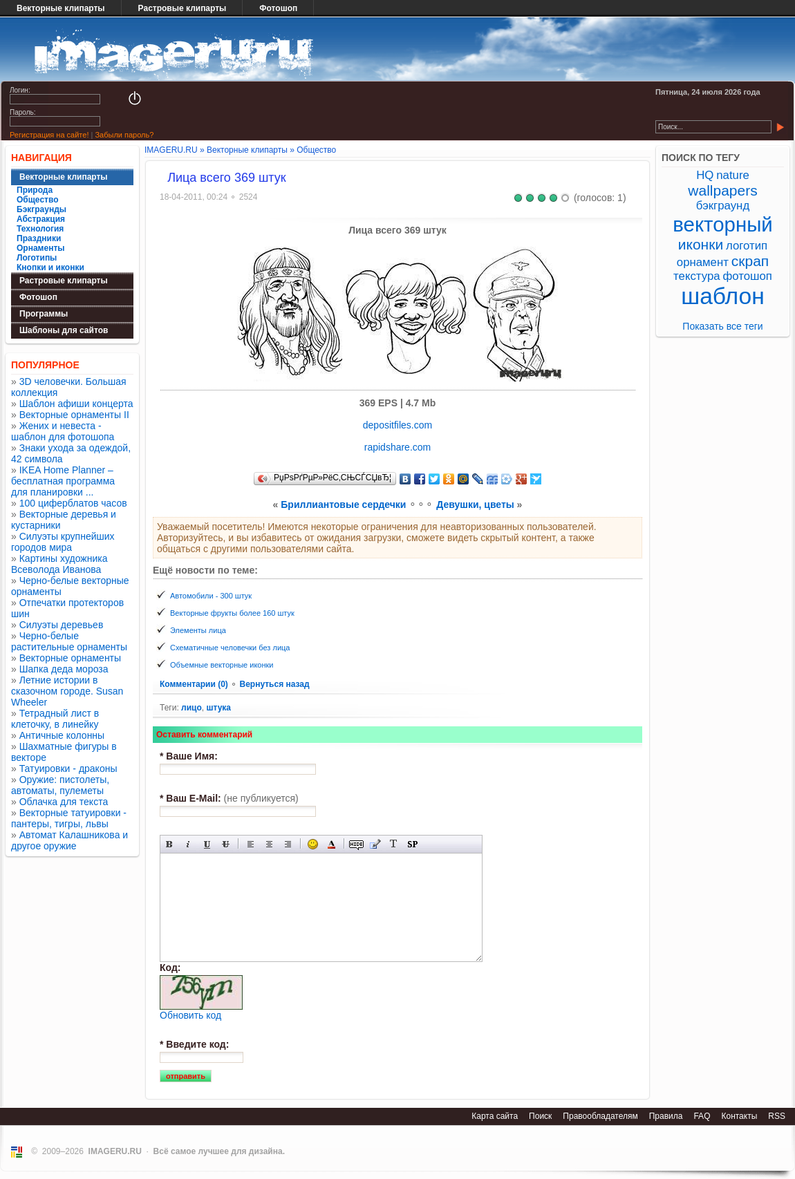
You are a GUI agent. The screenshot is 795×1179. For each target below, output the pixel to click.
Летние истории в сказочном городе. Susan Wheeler (67, 691)
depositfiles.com (397, 425)
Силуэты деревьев (61, 624)
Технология (40, 229)
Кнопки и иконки (50, 267)
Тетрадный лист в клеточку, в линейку (55, 719)
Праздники (39, 238)
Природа (35, 190)
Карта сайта (494, 1116)
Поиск (540, 1116)
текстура (696, 276)
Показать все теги (722, 326)
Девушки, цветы (475, 504)
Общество (38, 200)
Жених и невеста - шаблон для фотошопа (62, 431)
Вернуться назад (274, 684)
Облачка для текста (64, 801)
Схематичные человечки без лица (230, 647)
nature (732, 175)
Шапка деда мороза (64, 669)
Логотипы (37, 258)
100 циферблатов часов (73, 503)
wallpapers (722, 190)
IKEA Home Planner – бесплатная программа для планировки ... (63, 481)
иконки (700, 244)
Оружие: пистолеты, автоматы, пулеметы (60, 785)
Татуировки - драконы (68, 768)
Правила (666, 1116)
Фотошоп (278, 8)
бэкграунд (722, 205)
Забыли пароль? (124, 135)
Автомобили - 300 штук (211, 596)
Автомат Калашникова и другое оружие (69, 840)
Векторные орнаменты (70, 657)
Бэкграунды (41, 209)
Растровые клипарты (182, 8)
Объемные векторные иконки (222, 665)
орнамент (703, 262)
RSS (776, 1116)
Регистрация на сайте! (49, 135)
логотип (746, 245)
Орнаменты (41, 248)
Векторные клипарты (61, 8)
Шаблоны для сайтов (63, 330)
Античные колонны (61, 735)
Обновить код (190, 1015)
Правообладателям (600, 1116)
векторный (722, 224)
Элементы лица (198, 630)
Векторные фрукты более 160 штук (232, 613)
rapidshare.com (397, 447)
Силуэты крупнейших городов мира (63, 542)
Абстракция (41, 219)
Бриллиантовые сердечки (343, 504)
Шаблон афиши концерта (76, 403)
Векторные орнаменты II (74, 414)
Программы (43, 314)
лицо (191, 708)
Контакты (739, 1116)
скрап (750, 261)
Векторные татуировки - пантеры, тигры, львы (69, 818)
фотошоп (746, 276)
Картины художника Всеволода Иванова (59, 564)
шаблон (723, 296)
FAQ (701, 1116)
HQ (704, 175)
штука (218, 708)
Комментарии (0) (195, 684)
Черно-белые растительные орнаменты (69, 641)
